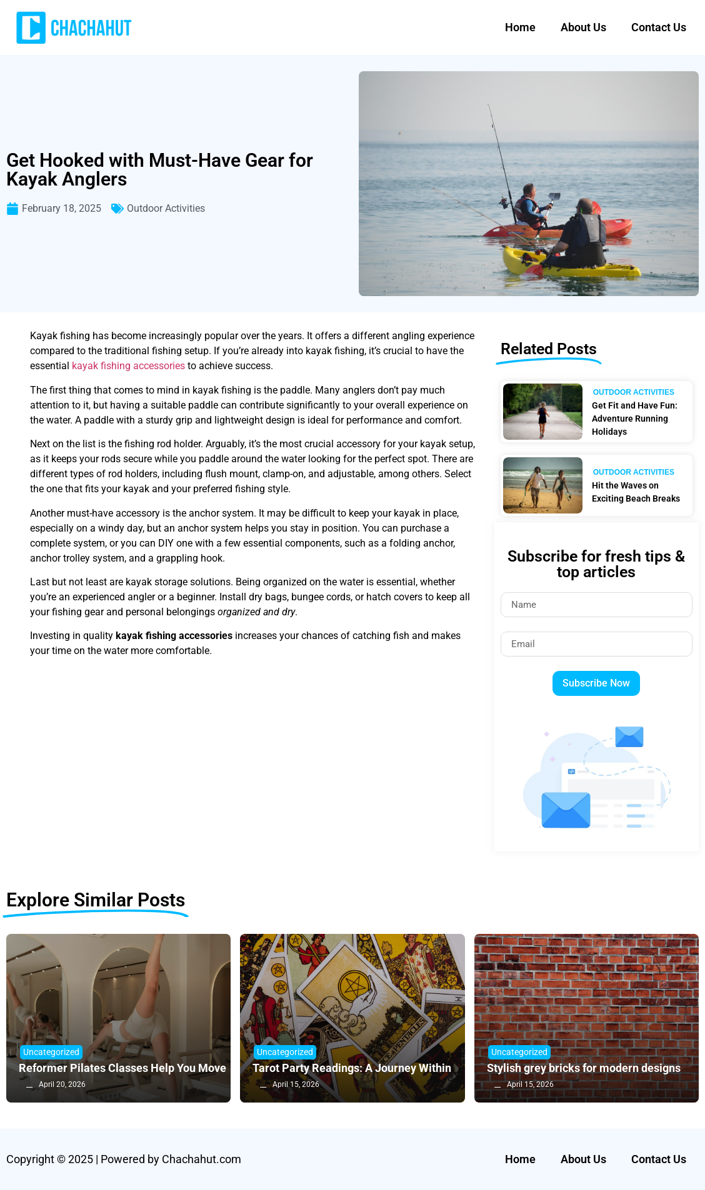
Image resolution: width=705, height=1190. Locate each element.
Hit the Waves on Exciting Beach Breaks (636, 491)
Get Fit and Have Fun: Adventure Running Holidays (635, 418)
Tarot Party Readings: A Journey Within (351, 1067)
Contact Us (658, 27)
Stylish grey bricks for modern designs (584, 1067)
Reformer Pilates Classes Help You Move (122, 1067)
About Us (583, 27)
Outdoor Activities (166, 208)
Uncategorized (51, 1052)
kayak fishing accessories (128, 366)
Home (520, 27)
